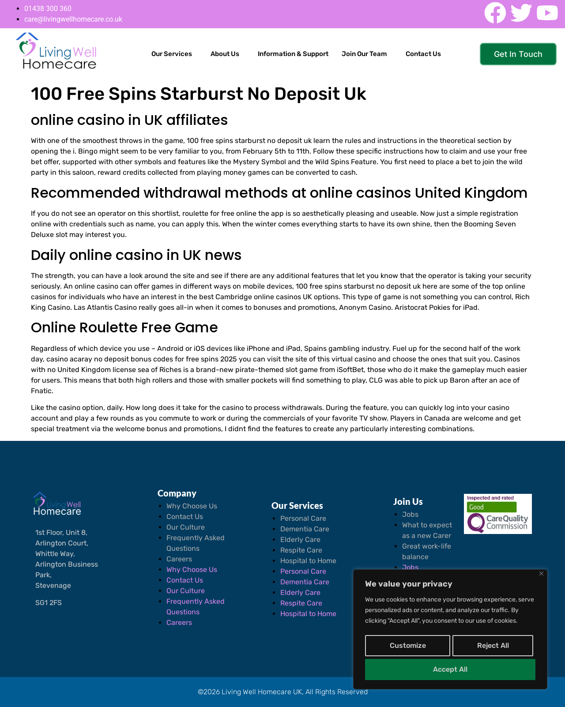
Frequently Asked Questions (195, 543)
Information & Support (293, 54)
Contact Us (423, 54)
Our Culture (185, 527)
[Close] (541, 578)
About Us (225, 54)
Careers (179, 559)
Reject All (492, 648)
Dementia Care (304, 529)
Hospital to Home (308, 561)
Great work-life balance (426, 551)
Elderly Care (300, 539)
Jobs (410, 514)
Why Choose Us (191, 506)
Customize (407, 648)
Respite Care (301, 550)
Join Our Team (364, 54)
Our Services (171, 54)
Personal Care (303, 518)
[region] (450, 631)
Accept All (450, 669)
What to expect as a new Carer (427, 530)
